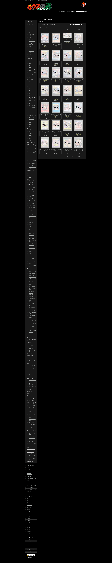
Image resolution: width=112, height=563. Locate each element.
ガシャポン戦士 (32, 205)
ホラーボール (29, 328)
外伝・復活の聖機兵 (45, 61)
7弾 (29, 91)
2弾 (29, 83)
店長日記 (28, 467)
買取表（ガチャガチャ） (31, 478)
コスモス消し (31, 24)
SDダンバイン (31, 119)
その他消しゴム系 (32, 115)
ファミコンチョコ (32, 443)
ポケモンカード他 (30, 452)
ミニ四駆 (29, 411)
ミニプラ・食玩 (32, 405)
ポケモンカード (32, 77)
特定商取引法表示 (30, 465)
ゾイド (30, 26)
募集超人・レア (32, 233)
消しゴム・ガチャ (32, 407)
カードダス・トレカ (31, 69)
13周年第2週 (29, 43)
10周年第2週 (29, 511)
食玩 (30, 67)
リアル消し (31, 348)
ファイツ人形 (31, 249)
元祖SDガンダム (32, 100)
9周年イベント (29, 507)
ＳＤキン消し (31, 245)
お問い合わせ (69, 11)
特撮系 (30, 224)
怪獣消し (30, 417)
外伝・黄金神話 (45, 96)
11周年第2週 (29, 518)
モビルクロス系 (32, 189)
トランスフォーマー (31, 144)
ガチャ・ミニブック (31, 195)
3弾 (29, 84)
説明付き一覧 (74, 29)
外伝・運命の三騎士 (56, 79)
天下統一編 (31, 294)
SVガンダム (31, 319)
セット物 (30, 210)
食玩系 (30, 22)
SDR (30, 209)
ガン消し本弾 (31, 126)
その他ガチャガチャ (31, 400)
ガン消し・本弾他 (32, 216)
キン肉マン (31, 31)
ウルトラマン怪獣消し (31, 412)
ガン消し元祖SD (32, 37)
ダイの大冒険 (29, 453)
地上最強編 (31, 296)
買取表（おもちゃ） (30, 480)
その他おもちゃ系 (30, 398)
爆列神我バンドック (31, 391)
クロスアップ (31, 358)
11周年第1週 (29, 516)
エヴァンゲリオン (32, 72)
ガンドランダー (32, 101)
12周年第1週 (29, 522)
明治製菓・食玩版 (32, 330)
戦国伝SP (30, 317)
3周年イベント (29, 498)
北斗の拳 (29, 342)
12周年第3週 (29, 527)
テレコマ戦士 (29, 337)
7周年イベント (29, 505)
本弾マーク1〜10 (32, 269)
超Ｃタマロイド (32, 309)
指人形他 (30, 111)
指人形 (28, 393)
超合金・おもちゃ (32, 403)
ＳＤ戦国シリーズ (30, 422)
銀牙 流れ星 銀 (30, 461)
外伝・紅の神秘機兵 (79, 61)
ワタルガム (31, 173)
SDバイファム (31, 120)
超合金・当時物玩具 (31, 142)
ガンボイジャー (32, 315)
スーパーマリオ (32, 438)
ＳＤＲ (30, 305)
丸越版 (30, 263)
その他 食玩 (31, 54)
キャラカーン (31, 191)
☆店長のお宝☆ (30, 496)
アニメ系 (30, 226)
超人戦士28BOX (32, 261)
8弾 (29, 93)
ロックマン (31, 439)
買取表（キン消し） (30, 482)
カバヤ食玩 (31, 182)
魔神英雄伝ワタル (32, 44)
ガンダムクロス (32, 187)
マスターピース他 (32, 165)
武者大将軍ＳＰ (32, 291)
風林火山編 (31, 293)
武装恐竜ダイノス (32, 163)
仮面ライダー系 (30, 378)
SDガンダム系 (31, 65)
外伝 (30, 301)
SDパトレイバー (32, 117)
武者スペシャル (32, 286)
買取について (29, 474)
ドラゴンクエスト (32, 74)
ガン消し (30, 56)
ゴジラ (30, 103)
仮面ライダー (31, 52)
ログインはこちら (30, 551)
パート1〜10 (31, 235)
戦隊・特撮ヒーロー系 (31, 402)
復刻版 (30, 251)
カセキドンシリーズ (31, 376)
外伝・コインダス (78, 96)
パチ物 (30, 255)
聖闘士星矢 (31, 46)
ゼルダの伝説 (31, 441)
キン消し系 (31, 214)
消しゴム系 (31, 384)
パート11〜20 (31, 236)
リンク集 (28, 469)
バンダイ (30, 136)
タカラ (30, 138)
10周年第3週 (29, 513)
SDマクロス (31, 124)
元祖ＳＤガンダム (32, 185)
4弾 (29, 86)
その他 (30, 32)
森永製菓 (30, 131)
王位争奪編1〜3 (32, 243)
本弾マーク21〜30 (32, 273)
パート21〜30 (31, 238)
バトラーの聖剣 (30, 427)
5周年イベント (29, 500)
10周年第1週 (29, 509)
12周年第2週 (29, 525)
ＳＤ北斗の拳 (31, 346)
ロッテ (30, 135)
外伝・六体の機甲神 (45, 79)
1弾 (29, 81)
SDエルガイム (31, 122)
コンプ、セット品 (32, 256)
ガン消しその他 (32, 41)
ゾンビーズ (31, 63)
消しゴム (30, 357)
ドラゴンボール (32, 105)
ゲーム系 (30, 227)
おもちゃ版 (31, 332)
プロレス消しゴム (30, 447)
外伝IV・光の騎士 (78, 44)
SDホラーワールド (32, 59)
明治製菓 (30, 133)
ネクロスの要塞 (30, 79)
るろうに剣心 (31, 75)
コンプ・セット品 (32, 95)
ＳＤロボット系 (32, 207)
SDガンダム (31, 70)
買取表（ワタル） (30, 491)
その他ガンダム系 (32, 193)
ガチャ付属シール (32, 326)
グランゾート (29, 179)
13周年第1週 (29, 58)
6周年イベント (29, 502)
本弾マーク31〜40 (32, 275)
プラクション (31, 171)
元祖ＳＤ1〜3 (31, 300)
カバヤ (30, 129)
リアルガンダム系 (32, 107)
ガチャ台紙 (29, 212)
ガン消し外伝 (31, 39)
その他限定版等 (32, 298)
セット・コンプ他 (32, 310)
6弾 (29, 90)
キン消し (30, 61)
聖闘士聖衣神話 (32, 373)
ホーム (39, 19)
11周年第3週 (29, 520)
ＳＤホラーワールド (31, 353)
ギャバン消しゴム (32, 409)
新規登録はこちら (30, 549)
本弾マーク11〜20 (32, 271)
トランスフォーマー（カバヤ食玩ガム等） (32, 153)
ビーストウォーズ (32, 158)
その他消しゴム (30, 397)
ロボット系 (31, 222)
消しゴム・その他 (32, 374)
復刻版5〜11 (31, 284)
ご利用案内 (62, 11)
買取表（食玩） (30, 476)
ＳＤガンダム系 (30, 184)
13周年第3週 (29, 21)
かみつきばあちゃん (31, 335)
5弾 (29, 88)
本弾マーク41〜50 (32, 277)
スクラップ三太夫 (30, 428)
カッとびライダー (32, 380)
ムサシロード (31, 51)
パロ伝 (30, 175)
